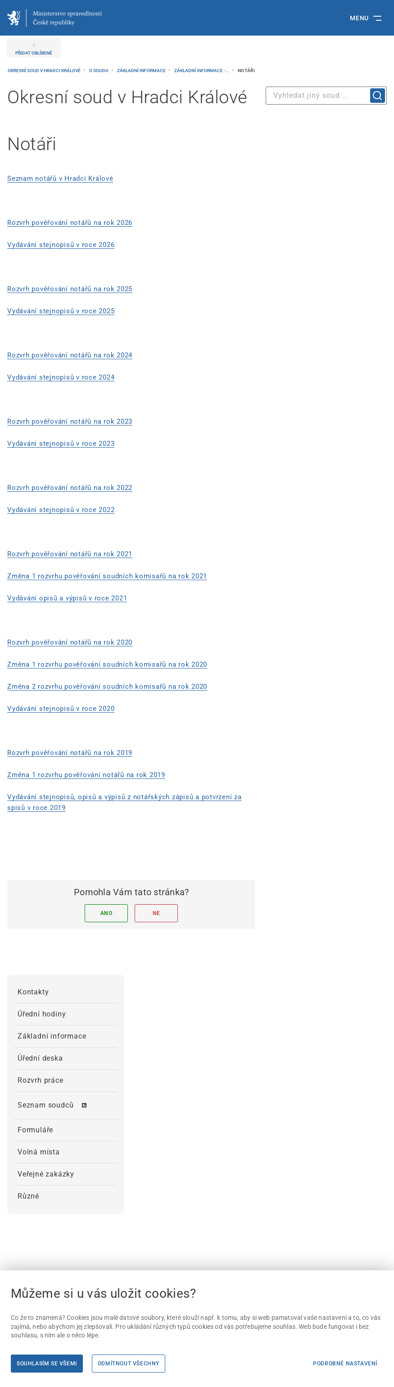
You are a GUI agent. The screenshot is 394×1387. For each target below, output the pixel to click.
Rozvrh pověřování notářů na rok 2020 (69, 642)
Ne (156, 913)
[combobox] (326, 96)
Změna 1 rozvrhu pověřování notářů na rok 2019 (86, 775)
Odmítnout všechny (128, 1363)
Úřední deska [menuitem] (40, 1058)
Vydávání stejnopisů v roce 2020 (60, 709)
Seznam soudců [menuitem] (45, 1105)
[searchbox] (326, 96)
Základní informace (142, 70)
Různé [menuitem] (28, 1196)
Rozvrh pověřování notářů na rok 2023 (69, 421)
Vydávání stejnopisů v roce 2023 (60, 443)
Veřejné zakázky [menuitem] (46, 1174)
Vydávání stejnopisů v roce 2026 (60, 245)
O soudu (99, 70)
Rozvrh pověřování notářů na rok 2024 (69, 355)
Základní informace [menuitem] (52, 1036)
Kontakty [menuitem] (33, 992)
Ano (106, 913)
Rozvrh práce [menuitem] (40, 1080)
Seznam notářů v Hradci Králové (60, 178)
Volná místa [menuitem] (39, 1152)
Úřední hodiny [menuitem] (42, 1014)
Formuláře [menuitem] (35, 1130)
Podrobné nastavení (345, 1363)
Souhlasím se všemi (47, 1363)
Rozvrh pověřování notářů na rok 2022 (69, 488)
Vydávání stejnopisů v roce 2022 (60, 510)
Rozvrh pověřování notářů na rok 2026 (69, 223)
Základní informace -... (202, 70)
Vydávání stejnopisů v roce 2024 (60, 377)
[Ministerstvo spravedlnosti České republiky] (54, 18)
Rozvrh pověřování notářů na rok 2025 (69, 289)
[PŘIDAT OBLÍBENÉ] (34, 48)
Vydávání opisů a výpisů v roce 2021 (67, 598)
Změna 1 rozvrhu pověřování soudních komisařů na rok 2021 (107, 576)
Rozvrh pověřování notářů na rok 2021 (69, 554)
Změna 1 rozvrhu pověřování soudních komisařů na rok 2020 (107, 664)
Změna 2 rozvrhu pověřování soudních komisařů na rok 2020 (107, 686)
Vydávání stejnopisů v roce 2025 (60, 311)
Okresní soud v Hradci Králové (45, 70)
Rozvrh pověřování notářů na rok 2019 (69, 753)
